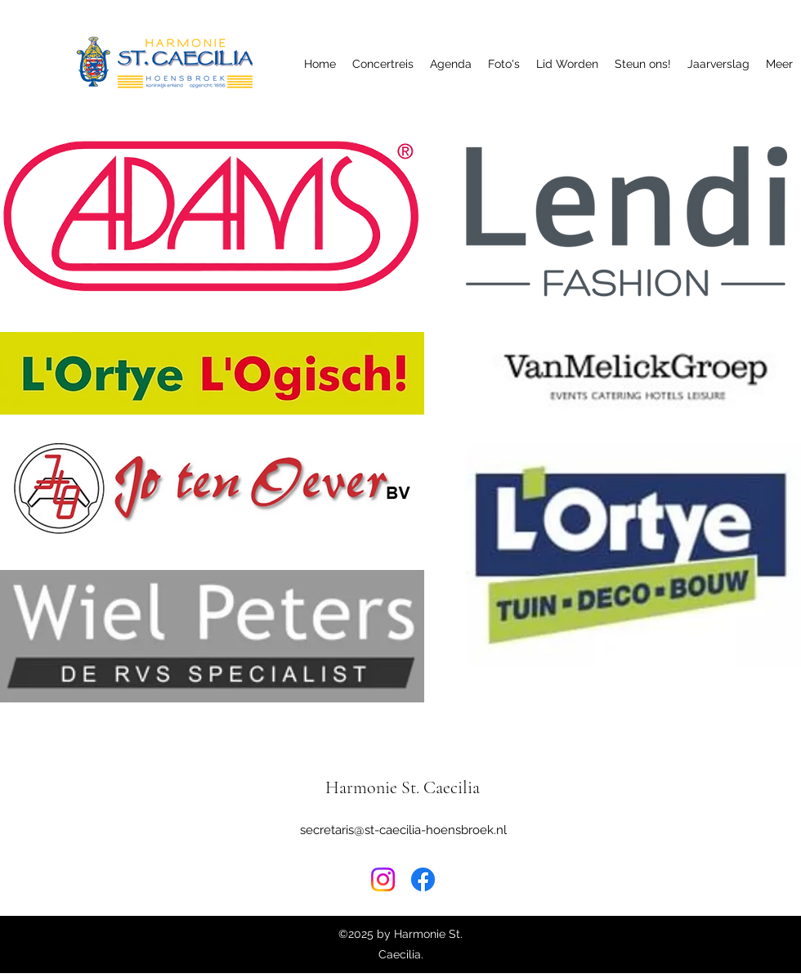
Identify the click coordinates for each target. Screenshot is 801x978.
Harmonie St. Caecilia (402, 787)
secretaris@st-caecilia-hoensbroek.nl (403, 830)
